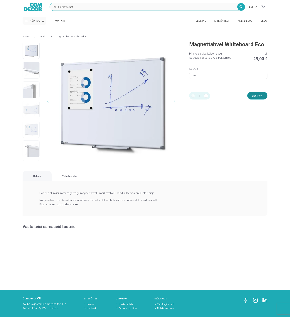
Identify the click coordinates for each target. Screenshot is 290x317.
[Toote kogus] (200, 96)
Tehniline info (98, 178)
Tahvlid (43, 36)
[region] (145, 178)
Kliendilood (245, 20)
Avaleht (27, 36)
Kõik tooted (34, 21)
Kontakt (60, 20)
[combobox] (228, 76)
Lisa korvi (256, 96)
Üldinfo (46, 178)
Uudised (91, 308)
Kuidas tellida (126, 304)
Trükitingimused (165, 304)
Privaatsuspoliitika (128, 308)
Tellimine (200, 20)
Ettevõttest (221, 20)
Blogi (264, 20)
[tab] (46, 178)
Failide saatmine (165, 308)
